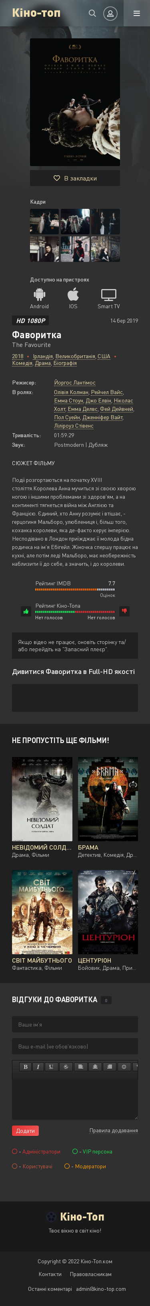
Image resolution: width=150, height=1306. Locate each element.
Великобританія (75, 356)
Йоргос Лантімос (75, 382)
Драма (43, 362)
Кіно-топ (36, 11)
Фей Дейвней (116, 408)
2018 (17, 356)
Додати (25, 1130)
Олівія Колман (71, 391)
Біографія (65, 362)
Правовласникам (91, 1273)
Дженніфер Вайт (102, 417)
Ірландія (43, 356)
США (104, 356)
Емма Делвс (83, 408)
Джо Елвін (98, 400)
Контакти (50, 1273)
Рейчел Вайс (107, 391)
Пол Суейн (67, 417)
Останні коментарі (50, 1288)
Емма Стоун (68, 400)
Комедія (22, 362)
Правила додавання (113, 1130)
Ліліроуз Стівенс (74, 425)
